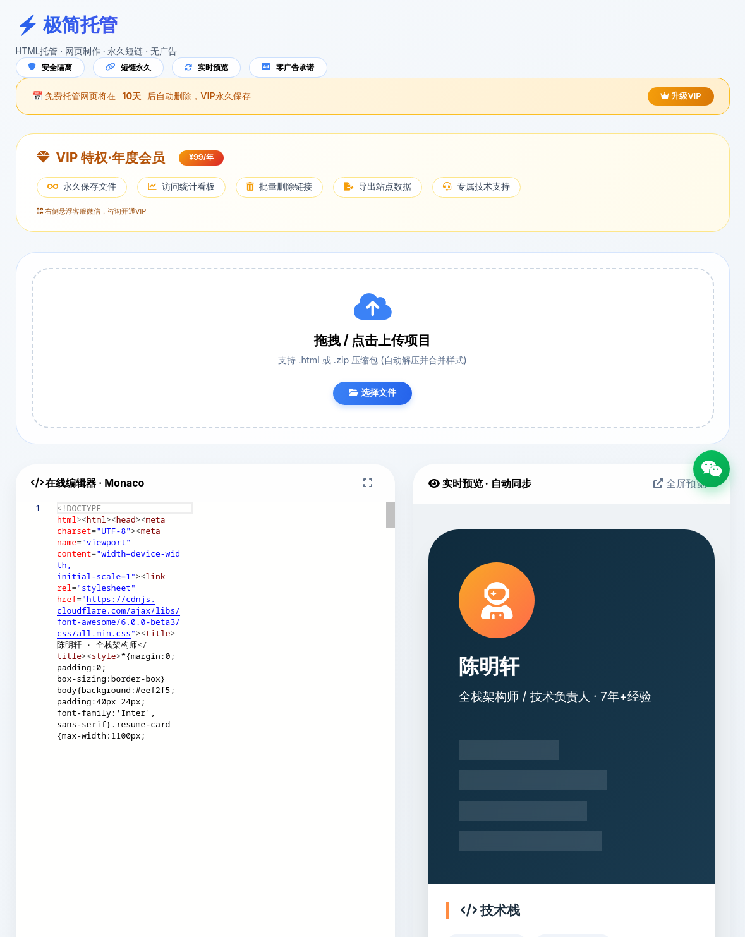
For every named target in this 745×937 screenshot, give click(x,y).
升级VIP (676, 98)
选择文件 (372, 395)
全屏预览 (675, 485)
